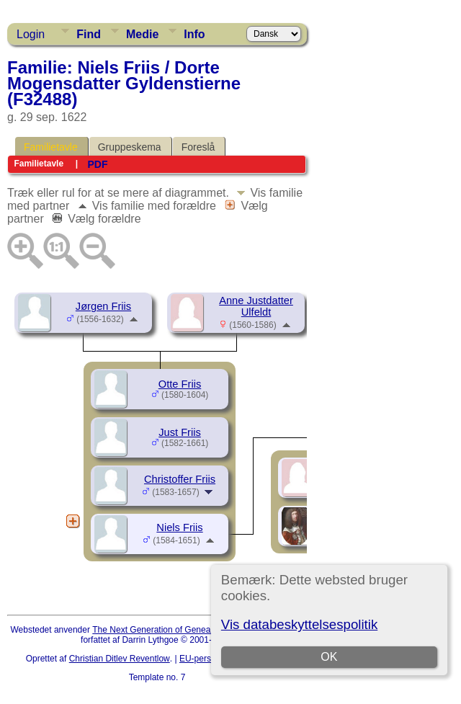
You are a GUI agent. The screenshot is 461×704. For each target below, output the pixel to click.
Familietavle (51, 147)
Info (194, 34)
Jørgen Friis (103, 306)
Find (88, 34)
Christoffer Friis (179, 479)
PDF (97, 164)
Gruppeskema (129, 147)
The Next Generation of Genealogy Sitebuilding (183, 630)
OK (329, 657)
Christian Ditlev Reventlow (119, 659)
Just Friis (179, 432)
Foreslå (198, 147)
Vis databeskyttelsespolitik (299, 624)
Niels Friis (179, 527)
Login (31, 34)
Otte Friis (179, 384)
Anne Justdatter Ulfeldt (256, 306)
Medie (142, 34)
